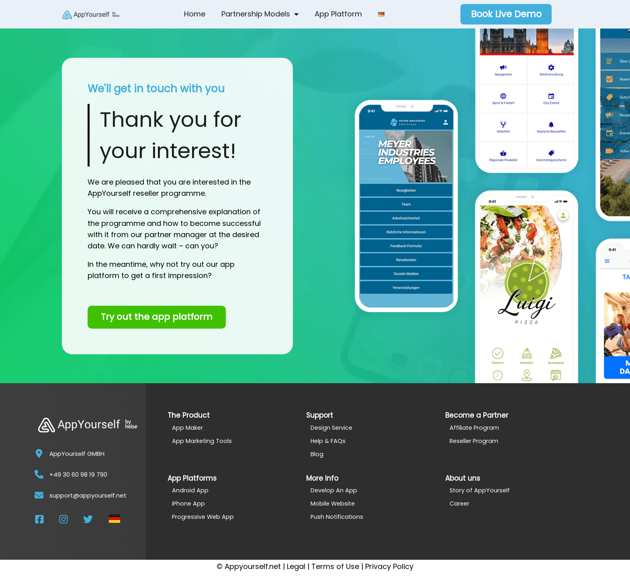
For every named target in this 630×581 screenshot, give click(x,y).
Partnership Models (260, 14)
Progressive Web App (204, 516)
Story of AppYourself (480, 490)
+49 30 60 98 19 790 (78, 474)
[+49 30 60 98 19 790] (39, 474)
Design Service (332, 427)
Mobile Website (334, 503)
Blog (317, 454)
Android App (190, 490)
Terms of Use (335, 566)
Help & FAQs (328, 441)
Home (194, 14)
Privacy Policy (389, 566)
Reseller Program (475, 441)
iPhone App (189, 503)
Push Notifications (337, 516)
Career (460, 503)
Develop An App (334, 490)
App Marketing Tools (202, 441)
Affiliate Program (475, 427)
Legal (296, 566)
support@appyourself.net (88, 495)
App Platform (338, 14)
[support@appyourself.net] (39, 495)
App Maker (187, 427)
